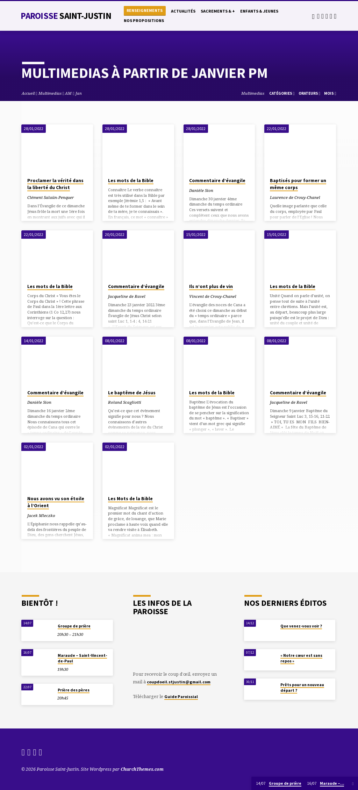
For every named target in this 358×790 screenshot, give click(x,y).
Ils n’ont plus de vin (211, 286)
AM (68, 93)
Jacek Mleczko (41, 515)
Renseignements (145, 10)
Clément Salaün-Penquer (50, 197)
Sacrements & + (218, 11)
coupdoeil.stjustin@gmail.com (178, 681)
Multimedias (50, 93)
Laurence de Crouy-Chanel (295, 197)
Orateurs (310, 93)
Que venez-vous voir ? (301, 626)
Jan (79, 93)
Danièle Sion (201, 190)
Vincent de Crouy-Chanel (212, 296)
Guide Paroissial (181, 696)
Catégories (282, 93)
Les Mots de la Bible (130, 499)
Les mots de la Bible (130, 181)
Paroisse (66, 15)
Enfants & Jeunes (259, 11)
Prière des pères (74, 690)
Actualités (183, 11)
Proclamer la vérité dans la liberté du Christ (55, 184)
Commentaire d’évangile (217, 181)
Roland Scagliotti (124, 402)
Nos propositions (144, 20)
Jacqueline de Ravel (126, 296)
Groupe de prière (74, 626)
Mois (330, 93)
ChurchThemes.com (142, 769)
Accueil (28, 93)
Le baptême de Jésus (132, 393)
